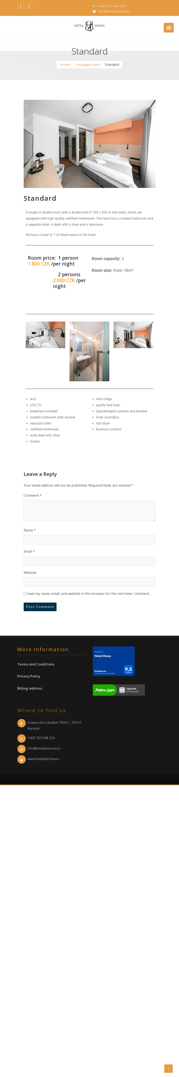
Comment (33, 495)
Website (30, 572)
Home (64, 64)
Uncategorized (87, 64)
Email (29, 551)
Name (30, 530)
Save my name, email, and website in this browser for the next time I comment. (88, 593)
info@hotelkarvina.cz (111, 11)
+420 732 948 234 (109, 6)
